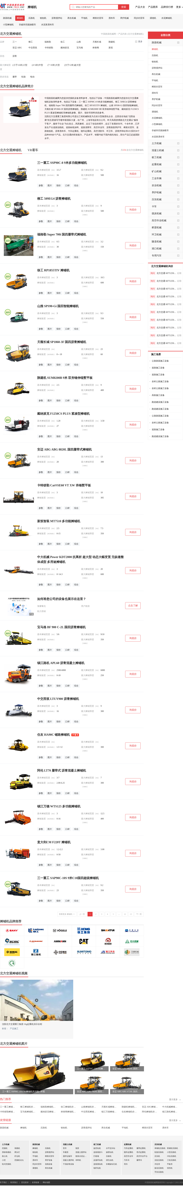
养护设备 (48, 1160)
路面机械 (7, 18)
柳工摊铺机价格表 (28, 1107)
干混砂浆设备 (68, 1164)
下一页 (139, 914)
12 (125, 914)
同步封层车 (139, 18)
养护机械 (124, 18)
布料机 (78, 1160)
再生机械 (71, 18)
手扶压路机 (159, 1172)
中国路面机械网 (108, 34)
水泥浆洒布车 (47, 24)
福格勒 (48, 42)
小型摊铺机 (8, 24)
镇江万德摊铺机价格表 (109, 1112)
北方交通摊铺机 (10, 150)
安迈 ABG (17, 48)
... (119, 914)
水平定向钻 (110, 1148)
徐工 (63, 42)
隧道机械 (156, 241)
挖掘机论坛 (19, 1160)
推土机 (4, 1156)
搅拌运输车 (67, 1156)
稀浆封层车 (98, 18)
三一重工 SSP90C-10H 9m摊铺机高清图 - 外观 (91, 1069)
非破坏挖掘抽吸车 (27, 24)
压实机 (157, 1156)
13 (131, 914)
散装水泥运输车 (81, 1156)
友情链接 (35, 1182)
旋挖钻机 (97, 1148)
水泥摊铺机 (166, 18)
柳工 (31, 42)
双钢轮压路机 (172, 1148)
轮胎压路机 (159, 1152)
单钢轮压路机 (159, 1148)
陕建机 (112, 42)
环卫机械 (156, 234)
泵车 (65, 1148)
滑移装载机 (6, 1152)
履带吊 (139, 1160)
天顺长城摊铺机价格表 (109, 1107)
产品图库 (153, 7)
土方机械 (156, 143)
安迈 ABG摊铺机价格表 (150, 1107)
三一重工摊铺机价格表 (8, 1107)
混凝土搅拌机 (68, 1160)
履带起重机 (141, 1148)
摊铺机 (32, 7)
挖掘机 (4, 1148)
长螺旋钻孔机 (111, 1164)
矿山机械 (156, 171)
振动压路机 (159, 1168)
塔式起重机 (141, 1152)
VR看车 (33, 150)
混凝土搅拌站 (80, 1152)
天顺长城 (97, 42)
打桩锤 (96, 1156)
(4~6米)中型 (37, 65)
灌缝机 (153, 18)
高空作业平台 (141, 1156)
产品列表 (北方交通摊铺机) (131, 34)
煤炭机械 (156, 213)
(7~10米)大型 (54, 65)
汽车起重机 (128, 1148)
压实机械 (156, 199)
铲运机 (17, 1156)
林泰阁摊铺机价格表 (69, 1112)
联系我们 (14, 1182)
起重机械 (156, 164)
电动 (32, 77)
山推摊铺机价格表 (89, 1107)
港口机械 (156, 248)
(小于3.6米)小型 (20, 65)
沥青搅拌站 (57, 18)
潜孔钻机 (109, 1160)
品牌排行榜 (167, 7)
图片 (50, 185)
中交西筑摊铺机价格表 (89, 1112)
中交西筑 (33, 48)
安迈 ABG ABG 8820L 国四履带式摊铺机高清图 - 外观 (127, 1069)
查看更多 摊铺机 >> (67, 914)
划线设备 (48, 1164)
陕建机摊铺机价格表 (130, 1107)
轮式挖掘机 (6, 1164)
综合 (76, 185)
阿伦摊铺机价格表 (150, 1112)
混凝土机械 (158, 150)
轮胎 (23, 77)
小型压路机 (171, 1152)
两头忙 (17, 1152)
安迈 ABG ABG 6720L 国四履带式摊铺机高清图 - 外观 (127, 1091)
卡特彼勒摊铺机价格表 (8, 1112)
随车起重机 (128, 1152)
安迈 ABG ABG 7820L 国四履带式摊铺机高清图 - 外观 (91, 1091)
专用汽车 (156, 255)
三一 (15, 42)
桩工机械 (156, 157)
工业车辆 (156, 178)
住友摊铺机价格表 (130, 1112)
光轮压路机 (159, 1160)
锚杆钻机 (97, 1168)
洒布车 (112, 18)
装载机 (17, 1148)
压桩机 (108, 1156)
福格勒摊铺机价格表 (49, 1107)
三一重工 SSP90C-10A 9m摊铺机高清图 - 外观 (23, 1091)
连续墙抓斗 (98, 1152)
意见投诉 (25, 1182)
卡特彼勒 (49, 48)
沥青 (15, 56)
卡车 (154, 206)
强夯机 (169, 1168)
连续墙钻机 (98, 1164)
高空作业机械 (159, 220)
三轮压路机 (171, 1160)
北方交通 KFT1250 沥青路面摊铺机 (166, 273)
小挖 (4, 1160)
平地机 (84, 18)
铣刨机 (43, 18)
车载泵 (65, 1152)
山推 (79, 42)
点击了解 (133, 605)
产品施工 (14, 1028)
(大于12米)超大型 (72, 65)
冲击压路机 (171, 1156)
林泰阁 (96, 48)
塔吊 (126, 1164)
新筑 (111, 48)
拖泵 (77, 1148)
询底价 (133, 173)
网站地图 (46, 1182)
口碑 (67, 185)
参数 (41, 185)
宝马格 (80, 48)
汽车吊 (126, 1160)
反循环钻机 (98, 1160)
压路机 (31, 18)
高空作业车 (128, 1156)
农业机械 (156, 185)
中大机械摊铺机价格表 (170, 1107)
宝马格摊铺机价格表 (28, 1112)
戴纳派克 (65, 48)
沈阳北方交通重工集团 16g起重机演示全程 (22, 1024)
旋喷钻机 (109, 1152)
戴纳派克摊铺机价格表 (49, 1112)
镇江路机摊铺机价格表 (170, 1112)
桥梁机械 (156, 227)
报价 (58, 185)
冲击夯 (157, 1164)
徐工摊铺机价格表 (69, 1107)
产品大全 (140, 7)
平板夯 (169, 1164)
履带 (15, 77)
